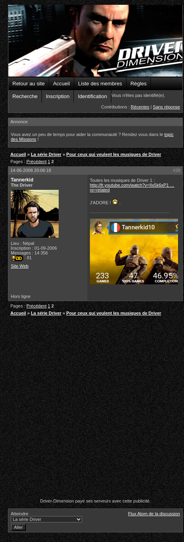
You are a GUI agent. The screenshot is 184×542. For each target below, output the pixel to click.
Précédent (36, 161)
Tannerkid (22, 180)
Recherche (25, 96)
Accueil (61, 84)
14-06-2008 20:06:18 (30, 170)
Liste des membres (100, 84)
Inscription (57, 96)
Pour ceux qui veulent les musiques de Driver (113, 154)
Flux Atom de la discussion (154, 513)
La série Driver (46, 154)
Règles (138, 84)
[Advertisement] (89, 408)
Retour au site (28, 84)
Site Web (19, 266)
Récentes (140, 106)
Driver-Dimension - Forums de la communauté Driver (95, 41)
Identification (92, 96)
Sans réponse (166, 106)
